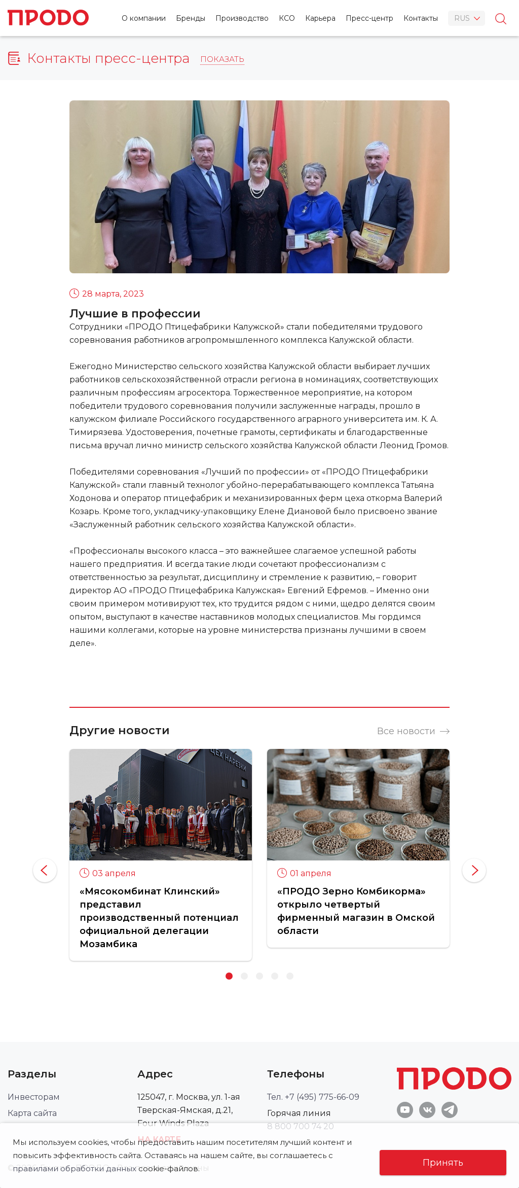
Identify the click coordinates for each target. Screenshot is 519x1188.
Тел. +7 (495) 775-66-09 (313, 1097)
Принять (443, 1162)
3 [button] (259, 976)
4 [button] (274, 976)
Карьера (320, 18)
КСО (287, 18)
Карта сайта (32, 1113)
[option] (160, 854)
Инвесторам (34, 1097)
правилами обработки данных (74, 1168)
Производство (242, 18)
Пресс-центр (369, 18)
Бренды (190, 18)
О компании (144, 18)
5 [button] (289, 976)
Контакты (420, 18)
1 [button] (229, 976)
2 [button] (244, 976)
